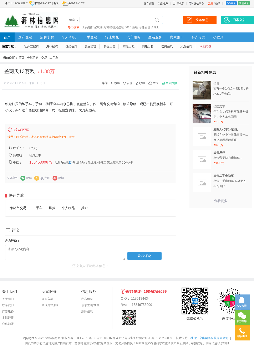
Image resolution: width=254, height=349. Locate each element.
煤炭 (52, 208)
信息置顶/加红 (90, 305)
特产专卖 (199, 37)
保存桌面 (149, 3)
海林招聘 (52, 46)
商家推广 (177, 37)
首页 (7, 37)
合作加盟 (8, 323)
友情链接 (8, 317)
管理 (129, 83)
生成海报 (171, 83)
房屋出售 (109, 46)
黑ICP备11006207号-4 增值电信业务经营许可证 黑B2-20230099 (130, 338)
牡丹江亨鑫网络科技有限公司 (209, 338)
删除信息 (87, 311)
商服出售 (148, 46)
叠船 (135, 27)
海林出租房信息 (113, 27)
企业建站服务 (50, 305)
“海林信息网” (53, 338)
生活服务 (155, 37)
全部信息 (33, 57)
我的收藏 (163, 3)
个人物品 (68, 208)
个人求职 (69, 37)
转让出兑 (112, 37)
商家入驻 (47, 299)
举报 (155, 83)
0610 (128, 27)
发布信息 (87, 299)
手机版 (178, 3)
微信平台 (199, 3)
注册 (210, 3)
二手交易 (90, 37)
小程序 (218, 37)
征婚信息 (71, 46)
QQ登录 (231, 3)
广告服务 (8, 311)
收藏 (142, 83)
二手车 (54, 57)
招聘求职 (47, 37)
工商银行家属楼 (92, 27)
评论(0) (115, 83)
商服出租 (128, 46)
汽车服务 (134, 37)
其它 (84, 208)
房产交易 (25, 37)
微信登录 (244, 3)
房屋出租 (90, 46)
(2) (70, 162)
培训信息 (167, 46)
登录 (217, 3)
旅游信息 (186, 46)
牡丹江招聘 (31, 46)
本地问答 (205, 46)
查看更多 (220, 201)
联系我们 (8, 305)
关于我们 (8, 299)
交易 (44, 57)
